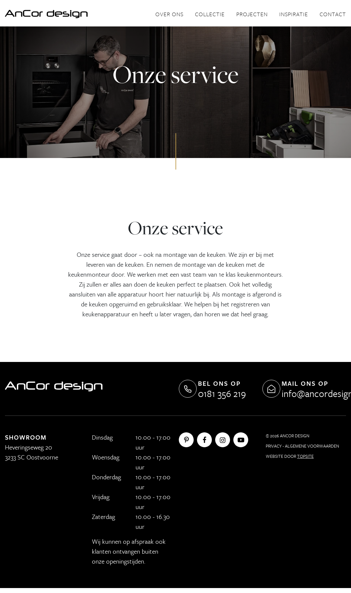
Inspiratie (293, 14)
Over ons (169, 14)
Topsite (305, 456)
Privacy (274, 446)
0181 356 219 (222, 393)
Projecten (252, 14)
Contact (333, 14)
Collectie (210, 14)
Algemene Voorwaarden (312, 446)
